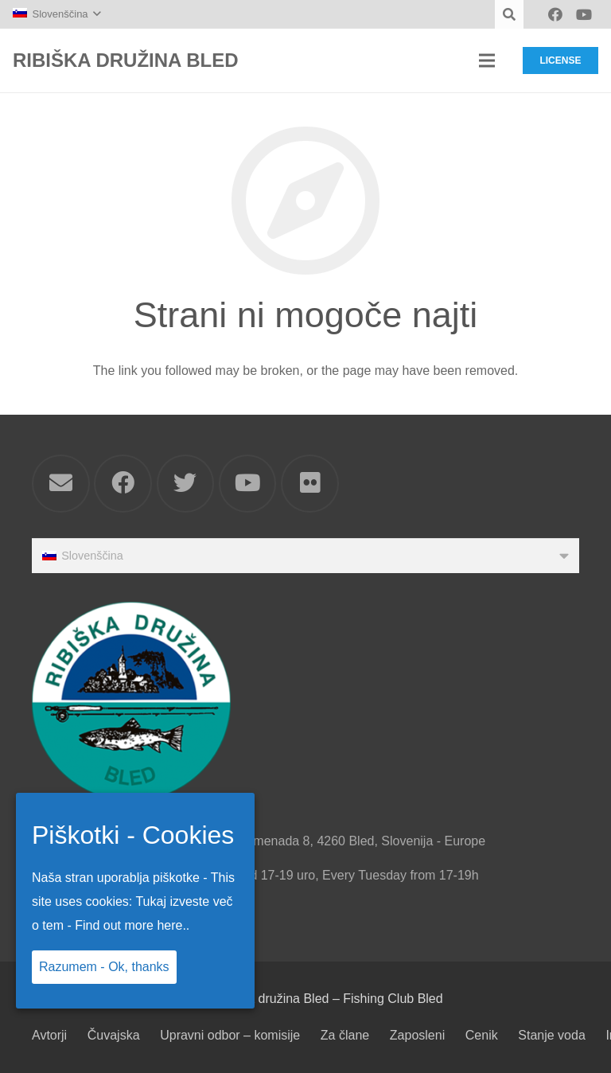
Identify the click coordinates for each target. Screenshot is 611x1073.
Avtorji (49, 1035)
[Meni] (487, 60)
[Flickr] (310, 484)
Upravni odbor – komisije (230, 1035)
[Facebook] (555, 14)
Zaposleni (417, 1035)
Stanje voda (552, 1035)
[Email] (61, 484)
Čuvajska (114, 1035)
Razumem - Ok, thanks (104, 967)
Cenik (481, 1035)
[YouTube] (584, 14)
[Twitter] (186, 484)
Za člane (345, 1035)
